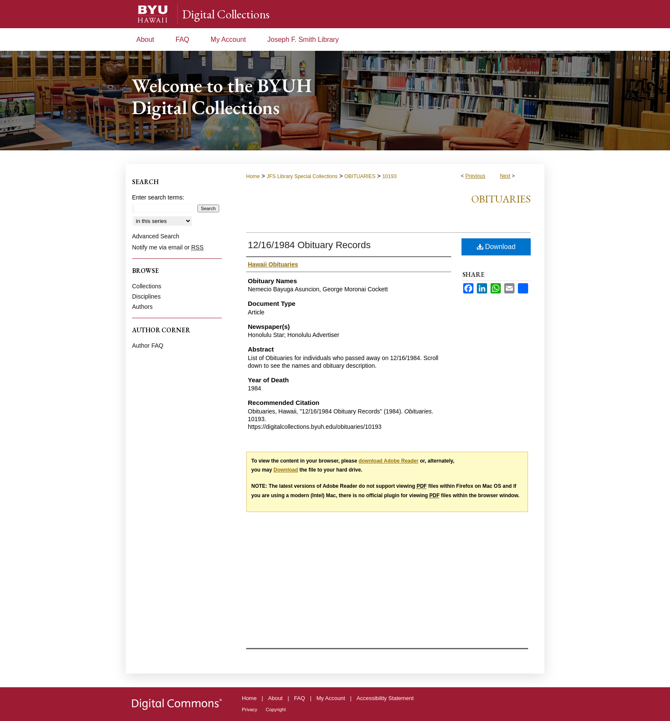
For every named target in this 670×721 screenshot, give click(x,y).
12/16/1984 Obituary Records (309, 245)
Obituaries (501, 198)
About (275, 698)
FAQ (299, 698)
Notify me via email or (167, 247)
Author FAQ (147, 345)
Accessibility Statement (385, 698)
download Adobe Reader (388, 461)
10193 (389, 176)
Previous (475, 176)
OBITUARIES (360, 176)
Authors (142, 306)
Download (496, 246)
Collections (146, 286)
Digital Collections (226, 14)
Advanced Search (155, 236)
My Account (331, 698)
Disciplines (146, 296)
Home (253, 176)
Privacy (249, 709)
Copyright (276, 709)
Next (505, 176)
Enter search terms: (158, 197)
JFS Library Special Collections (302, 176)
